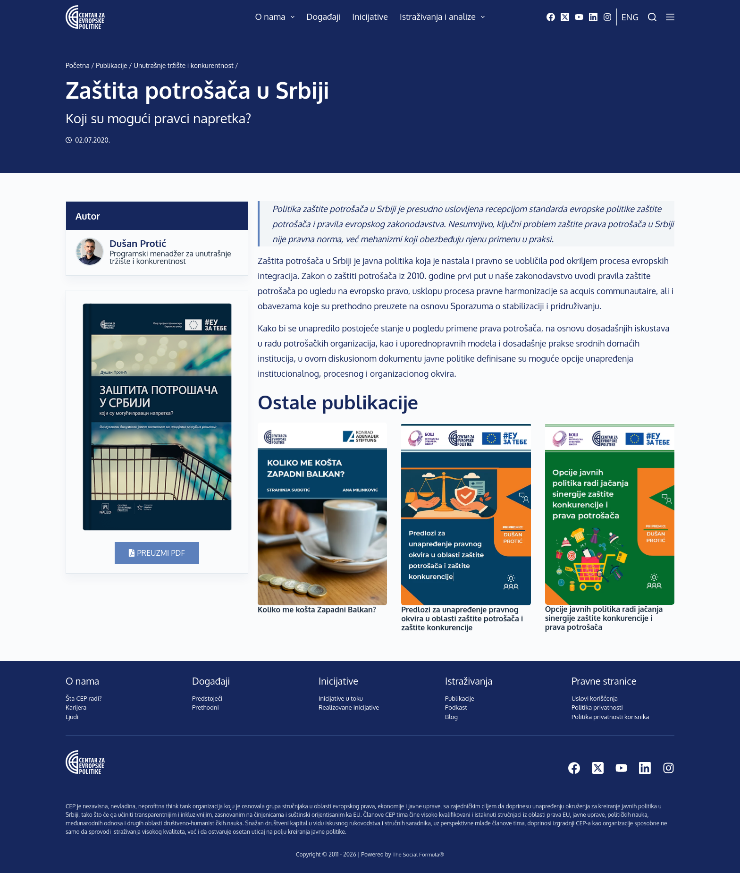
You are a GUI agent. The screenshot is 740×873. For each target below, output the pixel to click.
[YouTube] (579, 17)
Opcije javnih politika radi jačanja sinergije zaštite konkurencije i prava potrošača (604, 618)
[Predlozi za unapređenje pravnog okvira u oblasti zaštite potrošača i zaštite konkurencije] (465, 514)
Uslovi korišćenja (595, 698)
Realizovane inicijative (349, 707)
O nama (277, 17)
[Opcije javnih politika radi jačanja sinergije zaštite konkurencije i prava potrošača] (609, 514)
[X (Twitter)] (565, 17)
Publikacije (111, 65)
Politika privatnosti (597, 707)
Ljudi (72, 716)
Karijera (76, 707)
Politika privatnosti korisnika (610, 716)
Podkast (456, 707)
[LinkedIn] (593, 17)
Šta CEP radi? (84, 698)
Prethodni (205, 707)
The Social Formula (416, 854)
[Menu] (670, 17)
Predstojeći (207, 698)
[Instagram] (607, 17)
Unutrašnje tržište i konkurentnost (184, 65)
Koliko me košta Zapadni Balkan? (317, 609)
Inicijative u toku (341, 698)
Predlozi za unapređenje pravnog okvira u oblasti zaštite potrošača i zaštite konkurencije (462, 618)
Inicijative (370, 16)
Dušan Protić (137, 243)
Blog (451, 716)
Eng (630, 17)
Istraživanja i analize (444, 17)
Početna (78, 65)
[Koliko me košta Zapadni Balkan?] (322, 514)
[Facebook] (551, 17)
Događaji (323, 16)
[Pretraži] (652, 17)
